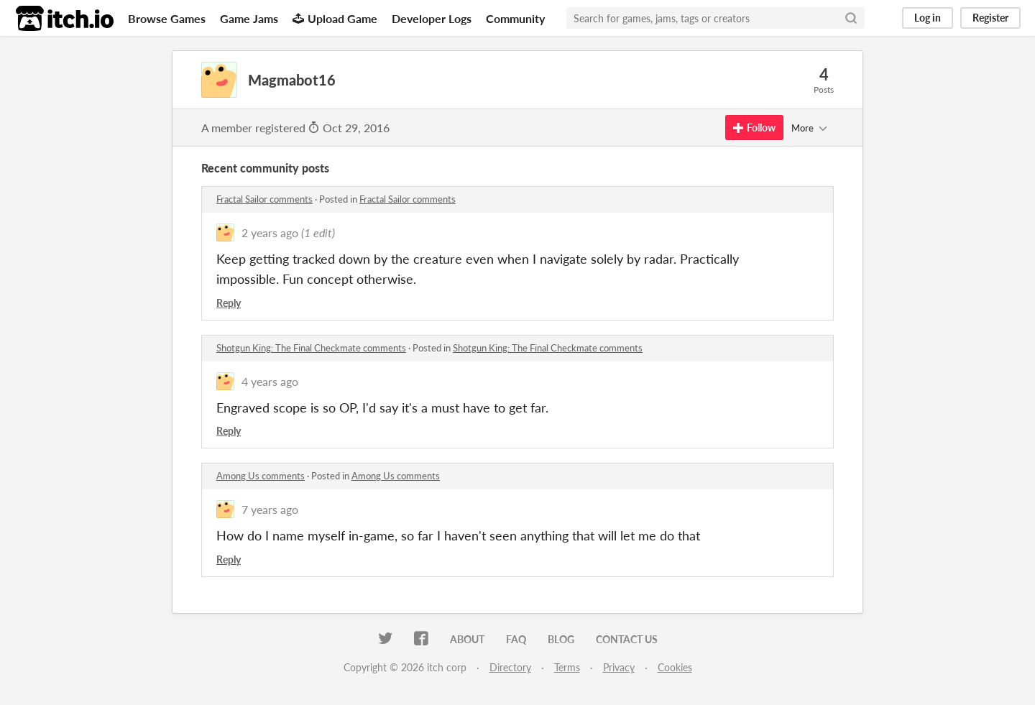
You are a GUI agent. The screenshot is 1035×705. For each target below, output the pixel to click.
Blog (561, 639)
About (467, 639)
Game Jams (249, 18)
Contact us (627, 639)
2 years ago (270, 232)
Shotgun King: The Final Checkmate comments (311, 348)
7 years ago (270, 509)
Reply (228, 303)
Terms (567, 667)
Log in (927, 17)
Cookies (675, 667)
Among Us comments (260, 475)
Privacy (619, 667)
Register (990, 17)
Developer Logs (432, 18)
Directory (510, 667)
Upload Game (335, 18)
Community (515, 18)
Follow (754, 127)
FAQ (516, 639)
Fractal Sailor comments (264, 199)
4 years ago (270, 381)
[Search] (851, 18)
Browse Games (167, 18)
